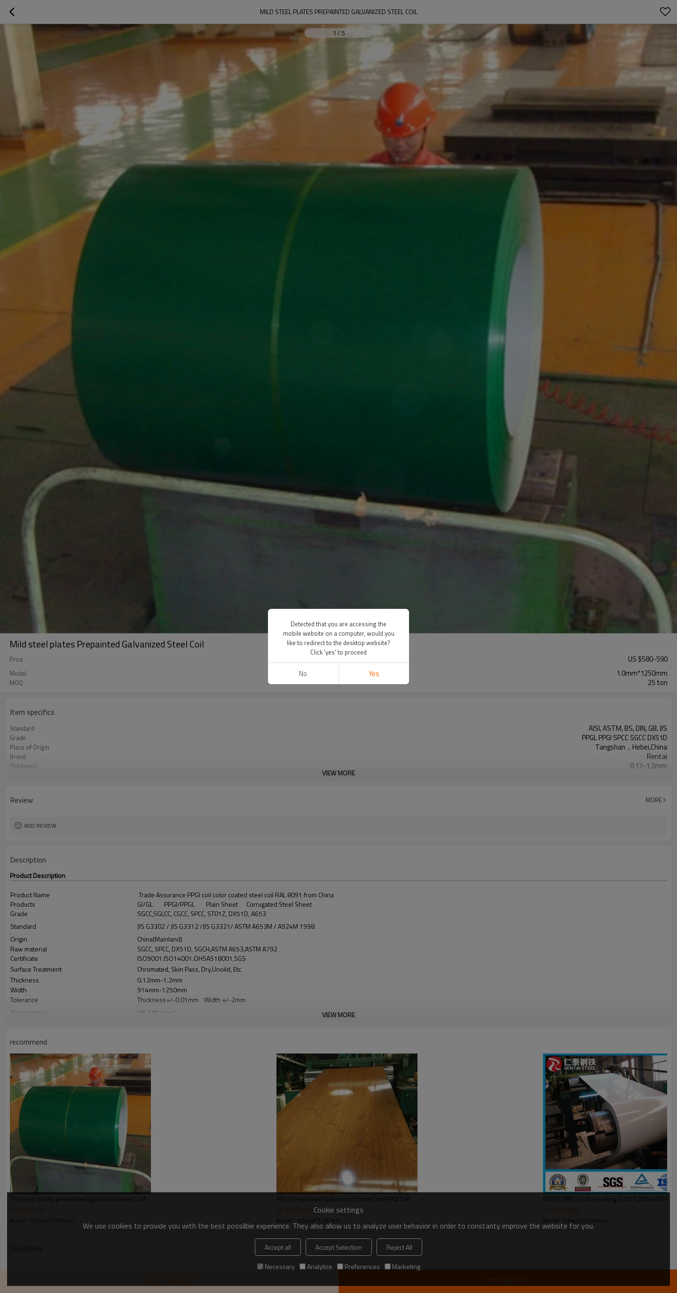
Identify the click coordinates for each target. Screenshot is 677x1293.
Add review (40, 825)
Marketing (402, 1266)
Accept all (278, 1247)
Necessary (276, 1266)
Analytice (315, 1266)
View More (338, 773)
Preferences (358, 1266)
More (654, 800)
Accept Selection (338, 1247)
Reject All (399, 1247)
